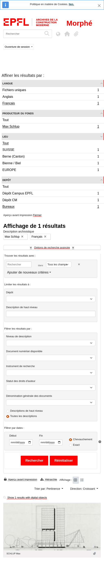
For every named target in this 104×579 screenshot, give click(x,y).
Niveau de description (18, 336)
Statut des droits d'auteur (20, 381)
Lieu (5, 136)
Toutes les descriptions (23, 416)
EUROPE (50, 170)
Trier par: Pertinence (47, 488)
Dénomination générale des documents (29, 395)
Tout (5, 120)
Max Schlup (50, 127)
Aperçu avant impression (20, 479)
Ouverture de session (17, 46)
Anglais (50, 97)
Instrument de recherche (20, 366)
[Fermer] (99, 5)
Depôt (6, 180)
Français (50, 104)
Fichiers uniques (50, 91)
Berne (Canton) (50, 157)
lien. (71, 4)
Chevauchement (82, 439)
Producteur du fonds (18, 113)
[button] (67, 34)
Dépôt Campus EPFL (50, 194)
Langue (7, 83)
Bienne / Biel (50, 164)
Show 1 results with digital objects (25, 497)
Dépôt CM (50, 201)
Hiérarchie (48, 479)
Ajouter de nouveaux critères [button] (28, 272)
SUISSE (50, 150)
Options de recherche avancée (52, 247)
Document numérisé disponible (24, 351)
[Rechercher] (22, 34)
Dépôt (9, 292)
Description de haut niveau (21, 307)
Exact (76, 444)
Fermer (37, 215)
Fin (41, 435)
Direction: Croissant (83, 488)
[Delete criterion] (79, 264)
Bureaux (50, 207)
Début (12, 435)
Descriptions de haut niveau (26, 410)
